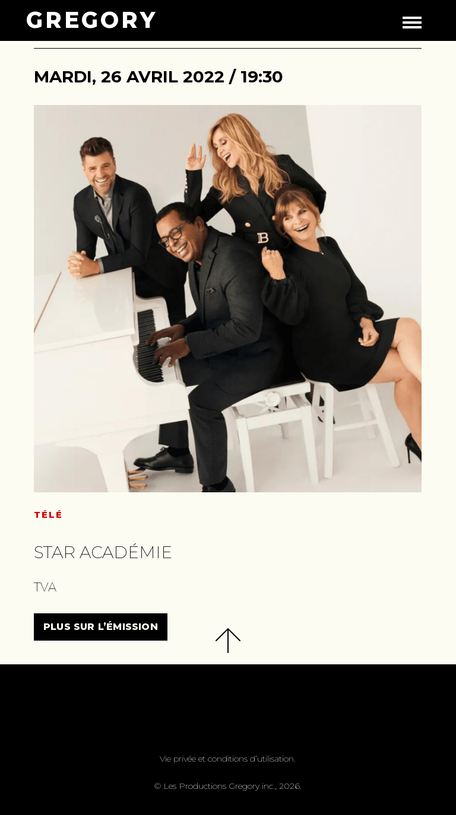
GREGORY (91, 20)
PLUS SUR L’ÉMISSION (100, 626)
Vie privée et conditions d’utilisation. (228, 758)
